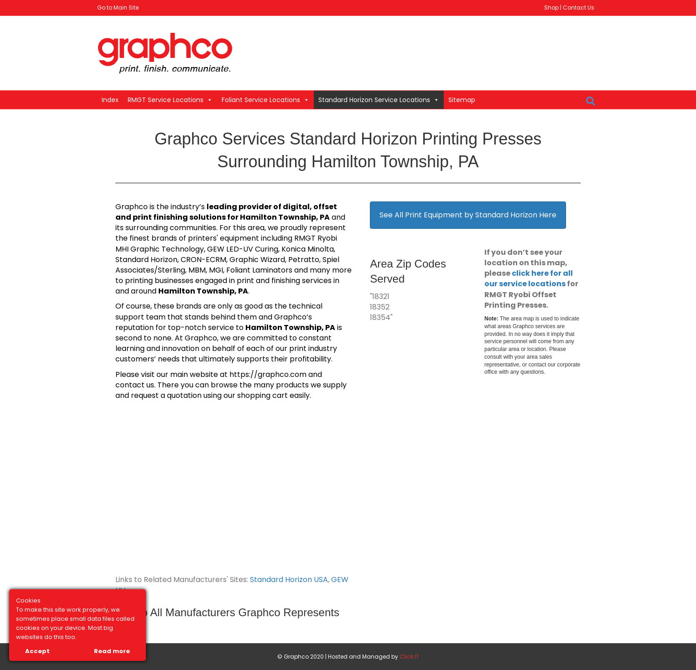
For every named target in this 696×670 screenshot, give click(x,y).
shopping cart (262, 395)
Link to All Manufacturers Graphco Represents (227, 612)
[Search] (590, 101)
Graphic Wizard (257, 259)
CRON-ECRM (203, 259)
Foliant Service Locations (265, 99)
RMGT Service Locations (170, 99)
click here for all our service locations (528, 278)
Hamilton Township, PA (285, 217)
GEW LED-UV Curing (242, 249)
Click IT (409, 656)
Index (110, 99)
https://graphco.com (267, 374)
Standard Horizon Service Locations (378, 99)
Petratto (303, 259)
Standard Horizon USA (289, 579)
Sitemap (461, 99)
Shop (551, 7)
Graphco (131, 206)
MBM (197, 270)
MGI (216, 270)
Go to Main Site (118, 7)
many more (331, 270)
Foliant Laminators (259, 270)
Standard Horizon (146, 259)
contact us (134, 385)
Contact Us (578, 7)
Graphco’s (293, 317)
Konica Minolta (307, 249)
